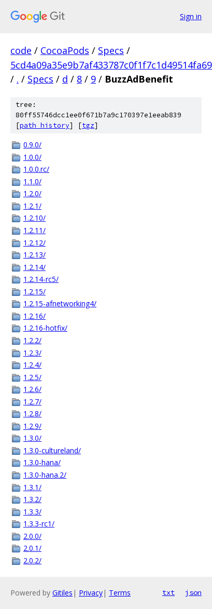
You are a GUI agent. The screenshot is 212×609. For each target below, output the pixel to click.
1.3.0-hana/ (42, 462)
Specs (111, 50)
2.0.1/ (32, 548)
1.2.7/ (32, 402)
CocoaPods (64, 50)
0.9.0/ (32, 145)
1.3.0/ (32, 438)
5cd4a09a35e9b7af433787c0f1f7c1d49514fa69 (111, 65)
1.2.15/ (34, 291)
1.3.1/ (32, 487)
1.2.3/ (32, 353)
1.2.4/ (32, 365)
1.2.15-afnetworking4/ (59, 303)
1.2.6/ (32, 389)
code (21, 50)
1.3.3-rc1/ (38, 524)
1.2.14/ (34, 267)
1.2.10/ (34, 218)
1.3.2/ (32, 499)
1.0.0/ (32, 157)
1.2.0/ (32, 193)
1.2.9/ (32, 426)
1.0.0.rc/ (36, 169)
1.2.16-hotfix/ (45, 328)
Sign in (191, 16)
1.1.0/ (32, 181)
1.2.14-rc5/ (41, 279)
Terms (120, 593)
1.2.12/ (34, 243)
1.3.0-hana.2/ (44, 475)
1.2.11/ (34, 230)
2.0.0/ (32, 536)
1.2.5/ (32, 377)
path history (44, 125)
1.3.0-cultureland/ (52, 450)
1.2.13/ (34, 255)
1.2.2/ (32, 340)
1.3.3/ (32, 512)
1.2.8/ (32, 413)
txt (168, 592)
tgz (88, 125)
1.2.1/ (32, 206)
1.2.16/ (34, 316)
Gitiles (62, 593)
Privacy (91, 593)
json (193, 592)
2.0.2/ (32, 560)
